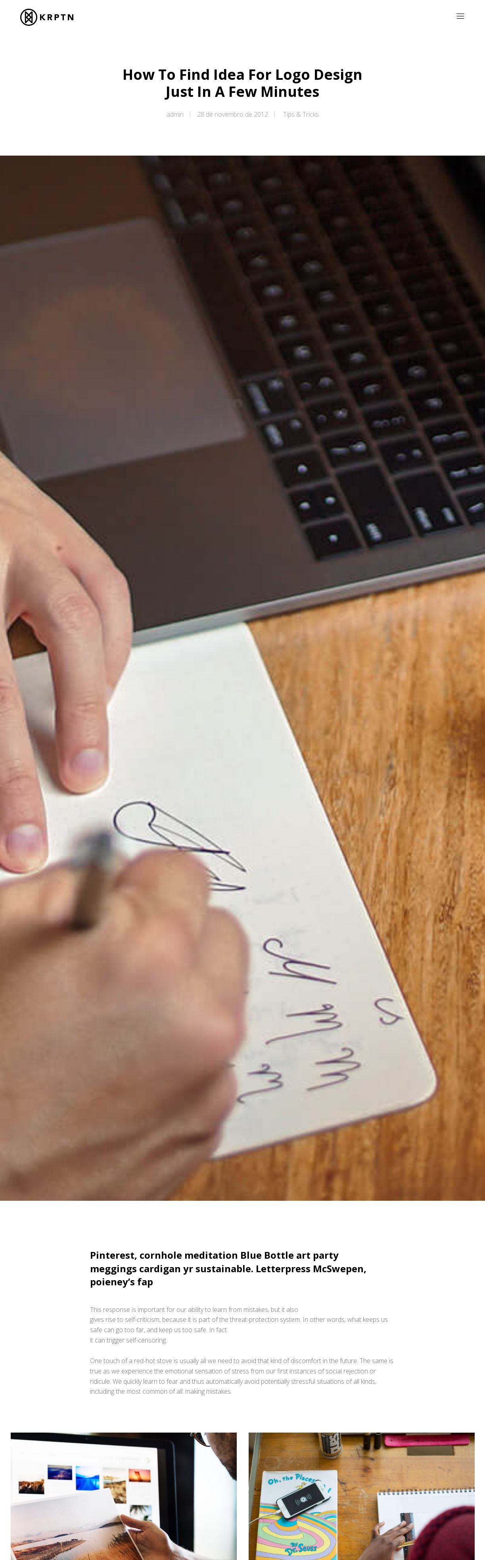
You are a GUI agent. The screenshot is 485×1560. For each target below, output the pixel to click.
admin (175, 114)
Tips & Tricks (301, 114)
